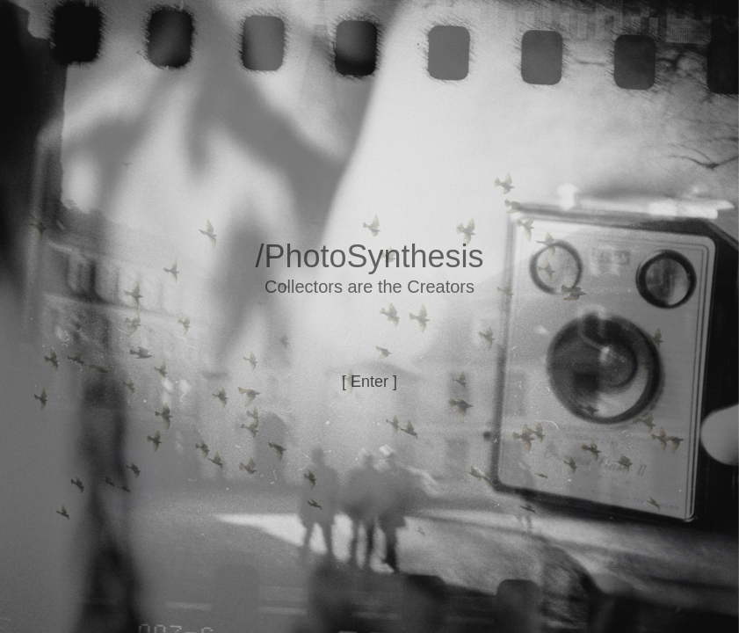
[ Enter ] (369, 381)
